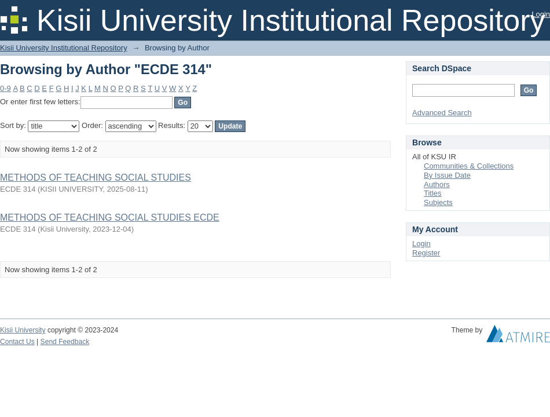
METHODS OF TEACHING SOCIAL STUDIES (95, 177)
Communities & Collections (469, 166)
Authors (437, 184)
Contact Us (17, 342)
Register (426, 252)
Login (540, 14)
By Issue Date (447, 175)
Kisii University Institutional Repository (63, 47)
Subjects (438, 202)
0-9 (5, 88)
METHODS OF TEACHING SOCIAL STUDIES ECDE (109, 217)
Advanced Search (442, 112)
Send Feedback (65, 342)
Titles (433, 193)
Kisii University (23, 330)
